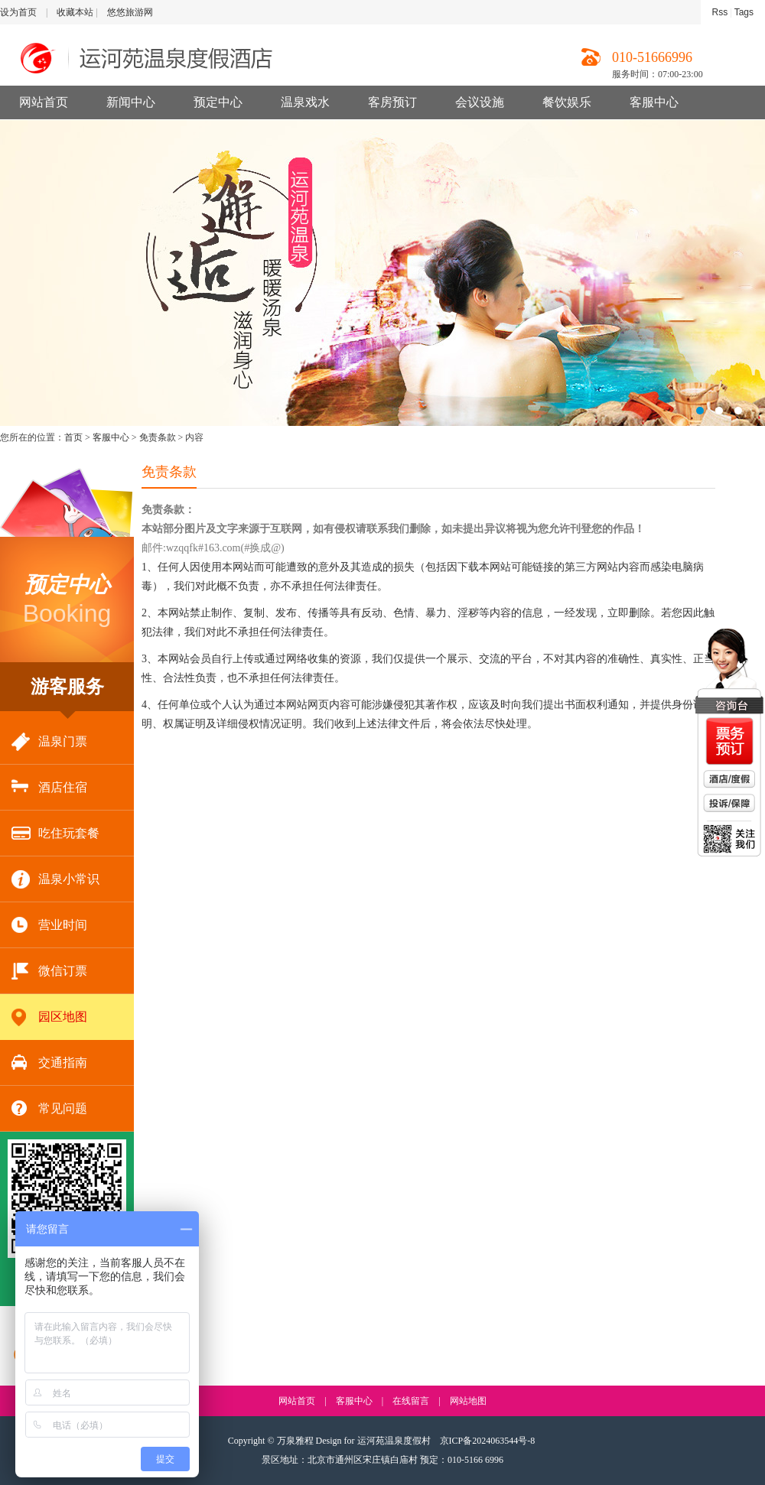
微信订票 (49, 971)
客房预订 (392, 102)
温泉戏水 (305, 102)
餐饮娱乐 (566, 102)
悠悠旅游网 (130, 12)
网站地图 (468, 1401)
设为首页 (18, 12)
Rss (720, 12)
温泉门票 (49, 742)
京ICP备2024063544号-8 (488, 1440)
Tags (744, 12)
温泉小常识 (55, 879)
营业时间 (49, 925)
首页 (73, 437)
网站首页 (43, 102)
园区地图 (49, 1017)
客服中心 (654, 102)
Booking (67, 598)
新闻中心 (130, 102)
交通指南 (49, 1063)
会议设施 (479, 102)
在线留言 (410, 1401)
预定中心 (218, 102)
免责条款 (157, 437)
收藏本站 (75, 12)
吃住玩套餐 (55, 833)
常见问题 (49, 1109)
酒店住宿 (49, 788)
